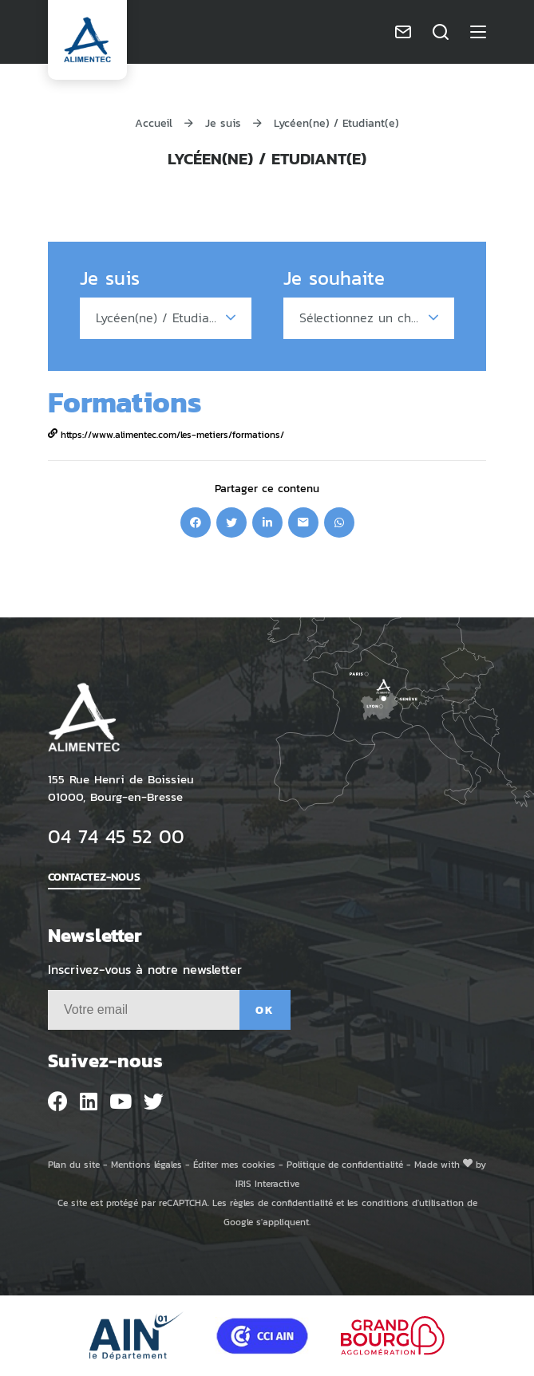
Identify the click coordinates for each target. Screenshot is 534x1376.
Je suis (223, 122)
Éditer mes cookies (234, 1164)
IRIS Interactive (267, 1183)
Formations (125, 401)
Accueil (153, 122)
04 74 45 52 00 (116, 835)
